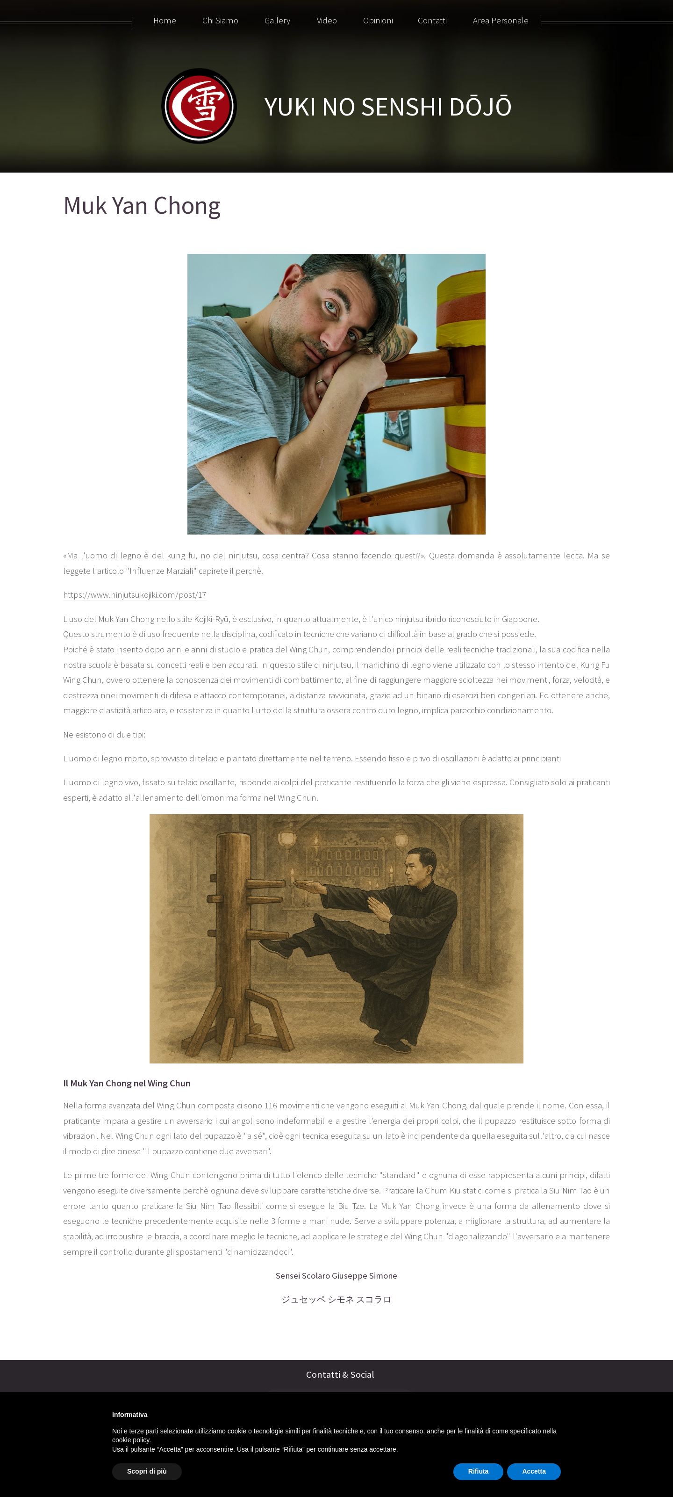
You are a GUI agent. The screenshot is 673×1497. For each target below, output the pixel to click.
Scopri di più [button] (147, 1471)
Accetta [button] (534, 1471)
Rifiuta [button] (478, 1471)
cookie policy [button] (130, 1440)
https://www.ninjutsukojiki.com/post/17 (135, 594)
